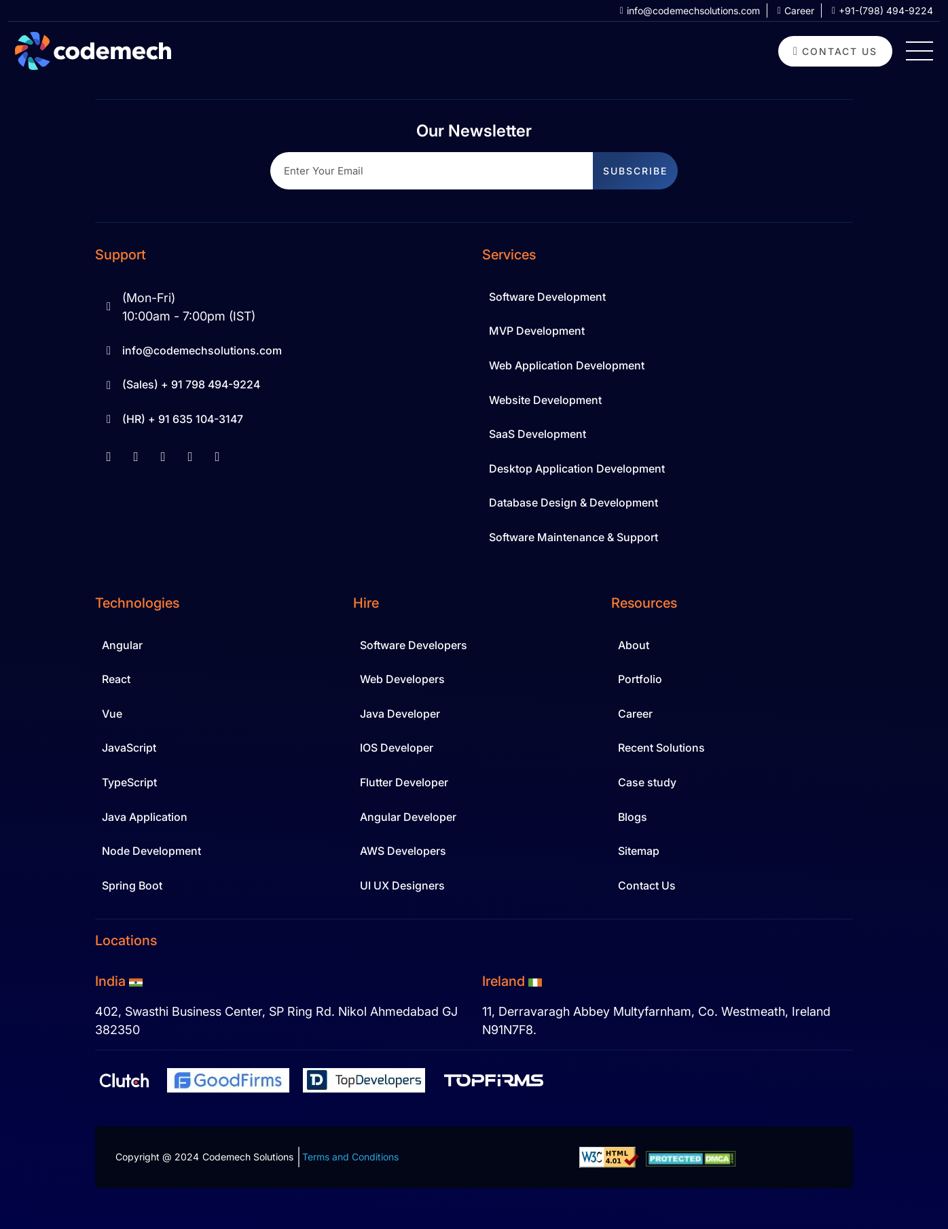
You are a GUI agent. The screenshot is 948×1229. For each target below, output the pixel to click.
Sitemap (638, 851)
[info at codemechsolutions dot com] (685, 10)
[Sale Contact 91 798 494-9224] (280, 385)
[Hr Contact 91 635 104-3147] (280, 419)
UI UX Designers (402, 885)
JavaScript (129, 747)
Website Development (545, 400)
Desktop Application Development (577, 468)
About (633, 645)
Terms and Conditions (350, 1156)
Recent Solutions (661, 747)
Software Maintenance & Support (573, 537)
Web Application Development (566, 365)
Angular (122, 645)
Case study (647, 782)
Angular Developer (408, 817)
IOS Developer (396, 747)
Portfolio (640, 679)
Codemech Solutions (247, 1156)
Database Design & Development (573, 502)
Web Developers (402, 679)
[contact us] (835, 51)
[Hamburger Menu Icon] (919, 51)
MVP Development (537, 330)
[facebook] (108, 456)
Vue (112, 713)
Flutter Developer (404, 782)
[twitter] (217, 456)
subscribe (635, 171)
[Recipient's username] (432, 170)
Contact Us (647, 885)
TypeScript (129, 782)
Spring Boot (132, 885)
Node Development (151, 851)
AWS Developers (403, 851)
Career (635, 713)
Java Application (144, 817)
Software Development (547, 297)
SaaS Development (537, 434)
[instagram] (190, 456)
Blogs (632, 817)
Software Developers (413, 645)
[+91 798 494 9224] (877, 10)
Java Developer (400, 713)
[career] (790, 10)
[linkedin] (135, 456)
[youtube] (163, 456)
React (116, 679)
